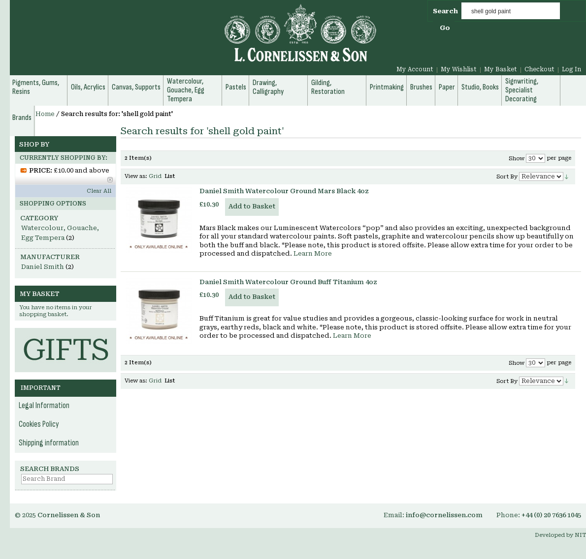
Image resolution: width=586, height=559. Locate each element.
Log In (571, 69)
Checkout (539, 69)
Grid (155, 176)
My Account (414, 69)
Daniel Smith (42, 266)
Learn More (312, 253)
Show (516, 158)
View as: (136, 176)
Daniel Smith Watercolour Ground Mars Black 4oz (284, 191)
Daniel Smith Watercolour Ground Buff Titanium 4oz (288, 282)
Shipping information (49, 443)
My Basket (500, 69)
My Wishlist (459, 69)
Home (45, 114)
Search (445, 11)
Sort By (507, 177)
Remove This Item (110, 179)
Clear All (99, 191)
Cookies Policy (39, 424)
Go (445, 27)
